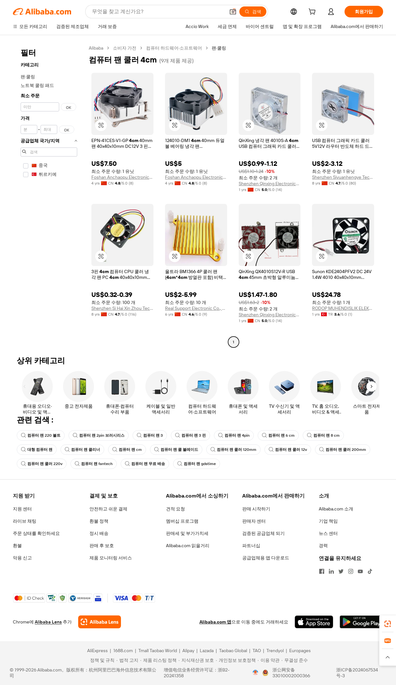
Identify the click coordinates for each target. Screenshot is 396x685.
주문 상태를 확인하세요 (36, 533)
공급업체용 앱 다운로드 (265, 557)
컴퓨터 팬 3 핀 (190, 435)
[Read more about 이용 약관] (269, 660)
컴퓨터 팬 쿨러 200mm (342, 449)
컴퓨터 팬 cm (127, 449)
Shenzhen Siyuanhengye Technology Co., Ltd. (343, 177)
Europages (300, 650)
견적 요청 (175, 508)
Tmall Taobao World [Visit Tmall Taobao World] (157, 650)
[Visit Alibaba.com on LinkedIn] (331, 571)
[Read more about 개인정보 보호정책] (236, 660)
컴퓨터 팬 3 (150, 435)
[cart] (313, 12)
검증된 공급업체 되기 (263, 533)
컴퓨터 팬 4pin (234, 435)
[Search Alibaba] (158, 11)
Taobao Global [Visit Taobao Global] (233, 650)
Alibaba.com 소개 (336, 508)
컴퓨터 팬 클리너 (82, 449)
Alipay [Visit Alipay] (188, 650)
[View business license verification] (255, 673)
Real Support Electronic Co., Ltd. (196, 308)
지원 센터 (22, 508)
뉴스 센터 (328, 533)
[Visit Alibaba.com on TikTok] (370, 571)
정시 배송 (98, 533)
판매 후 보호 (101, 545)
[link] (387, 623)
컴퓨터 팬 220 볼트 (40, 435)
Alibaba (96, 48)
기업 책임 (328, 521)
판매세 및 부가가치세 (187, 533)
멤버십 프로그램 (182, 521)
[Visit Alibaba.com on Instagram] (351, 571)
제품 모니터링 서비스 (110, 557)
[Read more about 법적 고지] (127, 660)
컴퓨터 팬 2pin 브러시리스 (98, 435)
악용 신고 (22, 557)
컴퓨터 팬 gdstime (196, 463)
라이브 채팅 (24, 521)
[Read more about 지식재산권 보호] (196, 660)
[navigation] (49, 195)
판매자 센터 (254, 521)
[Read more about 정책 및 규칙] (101, 660)
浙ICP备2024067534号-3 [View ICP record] (357, 672)
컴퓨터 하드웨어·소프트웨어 (174, 48)
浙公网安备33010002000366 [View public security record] (291, 672)
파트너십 (251, 545)
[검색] (252, 11)
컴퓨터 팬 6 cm (278, 435)
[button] (233, 11)
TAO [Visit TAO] (257, 650)
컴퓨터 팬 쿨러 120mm (233, 449)
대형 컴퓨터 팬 (36, 449)
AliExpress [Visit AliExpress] (97, 650)
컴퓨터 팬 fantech (94, 463)
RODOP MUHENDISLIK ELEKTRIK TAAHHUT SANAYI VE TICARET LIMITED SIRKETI (343, 308)
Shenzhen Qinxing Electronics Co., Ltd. (270, 183)
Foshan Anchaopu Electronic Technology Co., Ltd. (122, 177)
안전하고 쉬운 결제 (108, 508)
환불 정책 (98, 521)
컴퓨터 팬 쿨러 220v (41, 463)
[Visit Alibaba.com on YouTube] (360, 571)
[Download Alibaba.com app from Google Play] (361, 621)
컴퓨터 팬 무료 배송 (145, 463)
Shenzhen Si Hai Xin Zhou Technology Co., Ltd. (122, 308)
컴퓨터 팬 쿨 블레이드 (176, 449)
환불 (17, 545)
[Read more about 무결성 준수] (294, 660)
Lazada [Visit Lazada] (207, 650)
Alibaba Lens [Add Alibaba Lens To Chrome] (48, 621)
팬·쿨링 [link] (219, 48)
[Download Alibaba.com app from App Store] (314, 621)
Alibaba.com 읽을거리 (187, 545)
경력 (323, 545)
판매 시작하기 (256, 508)
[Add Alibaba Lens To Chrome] (99, 621)
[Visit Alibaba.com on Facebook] (322, 571)
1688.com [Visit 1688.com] (123, 650)
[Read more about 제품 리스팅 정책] (158, 660)
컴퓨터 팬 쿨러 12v (288, 449)
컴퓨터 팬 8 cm (323, 435)
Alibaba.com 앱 (215, 621)
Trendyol (275, 650)
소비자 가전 (124, 48)
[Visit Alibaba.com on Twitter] (341, 571)
